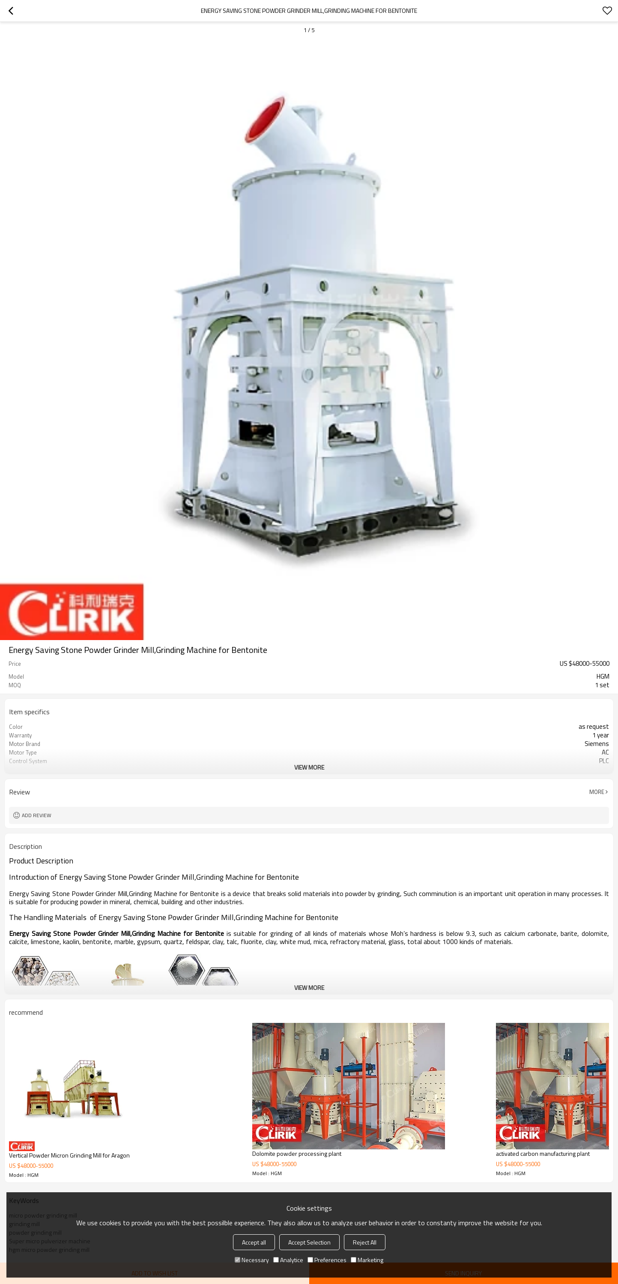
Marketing (367, 1259)
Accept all (254, 1242)
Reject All (364, 1242)
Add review (36, 815)
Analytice (288, 1259)
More (596, 792)
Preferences (327, 1259)
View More (309, 767)
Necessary (252, 1259)
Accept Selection (309, 1242)
